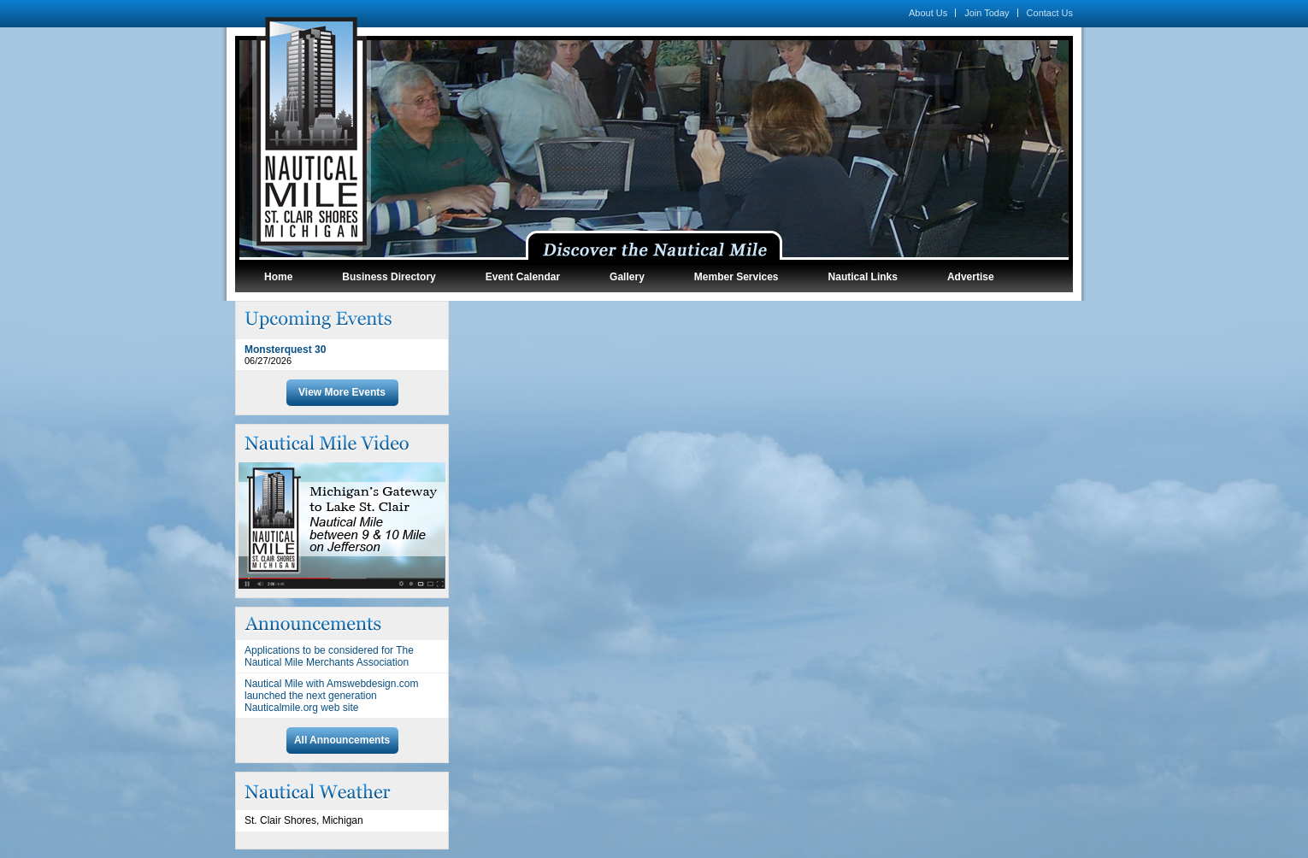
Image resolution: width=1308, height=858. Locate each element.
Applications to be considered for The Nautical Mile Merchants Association (329, 656)
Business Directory (388, 277)
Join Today (986, 13)
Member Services (736, 277)
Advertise (970, 277)
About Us (928, 13)
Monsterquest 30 (285, 350)
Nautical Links (863, 277)
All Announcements (342, 740)
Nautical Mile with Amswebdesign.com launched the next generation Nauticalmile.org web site (331, 696)
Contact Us (1050, 13)
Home (278, 277)
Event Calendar (523, 277)
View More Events (342, 392)
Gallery (627, 277)
